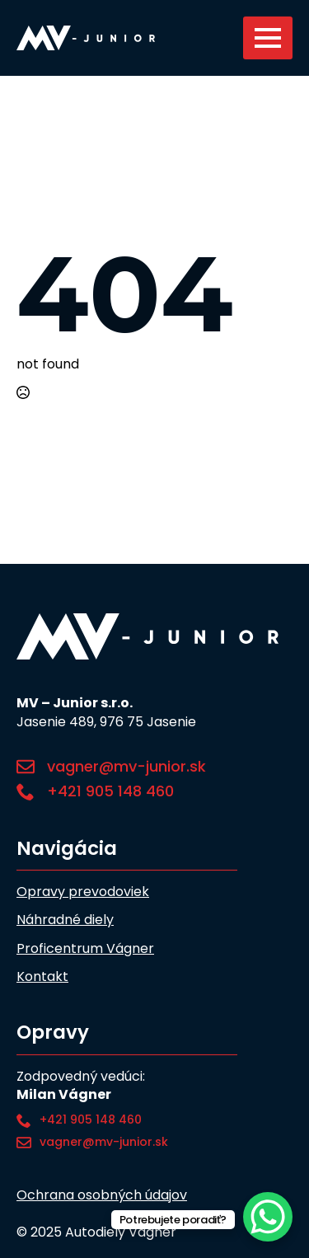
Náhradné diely (65, 920)
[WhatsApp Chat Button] (268, 1217)
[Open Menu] (268, 37)
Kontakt (42, 977)
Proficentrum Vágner (85, 949)
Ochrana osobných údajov (101, 1195)
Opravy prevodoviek (82, 892)
